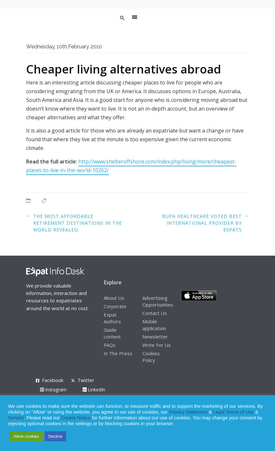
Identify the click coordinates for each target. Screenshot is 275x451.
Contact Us (154, 313)
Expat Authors (112, 318)
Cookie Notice (76, 417)
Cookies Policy (151, 356)
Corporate (115, 306)
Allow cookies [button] (26, 436)
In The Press (118, 353)
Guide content (112, 333)
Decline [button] (55, 436)
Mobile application (154, 324)
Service (16, 417)
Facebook (52, 380)
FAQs (110, 345)
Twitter (85, 380)
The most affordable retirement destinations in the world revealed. (77, 223)
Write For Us (156, 345)
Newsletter (155, 336)
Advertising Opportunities (157, 301)
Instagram (53, 390)
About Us (114, 298)
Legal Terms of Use (233, 412)
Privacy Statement (188, 412)
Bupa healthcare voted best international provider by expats (202, 223)
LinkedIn (94, 390)
